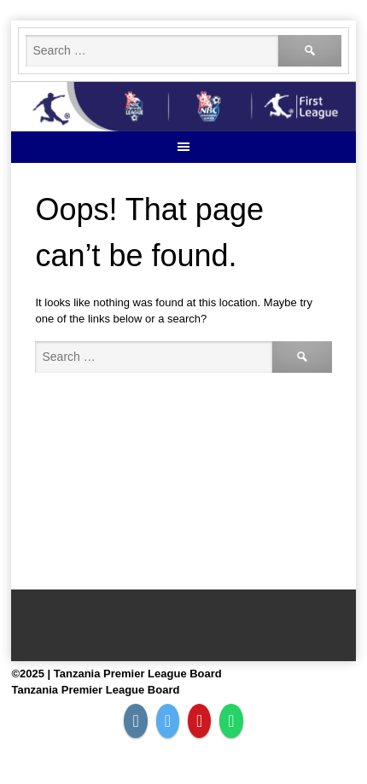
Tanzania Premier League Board (95, 689)
